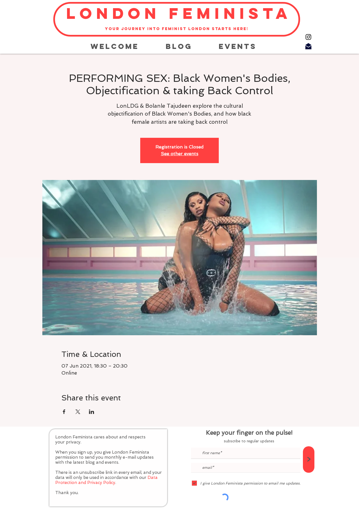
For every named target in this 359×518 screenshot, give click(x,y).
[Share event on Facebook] (64, 411)
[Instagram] (308, 37)
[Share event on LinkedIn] (91, 411)
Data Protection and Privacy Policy (106, 480)
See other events (179, 153)
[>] (308, 459)
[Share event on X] (77, 411)
